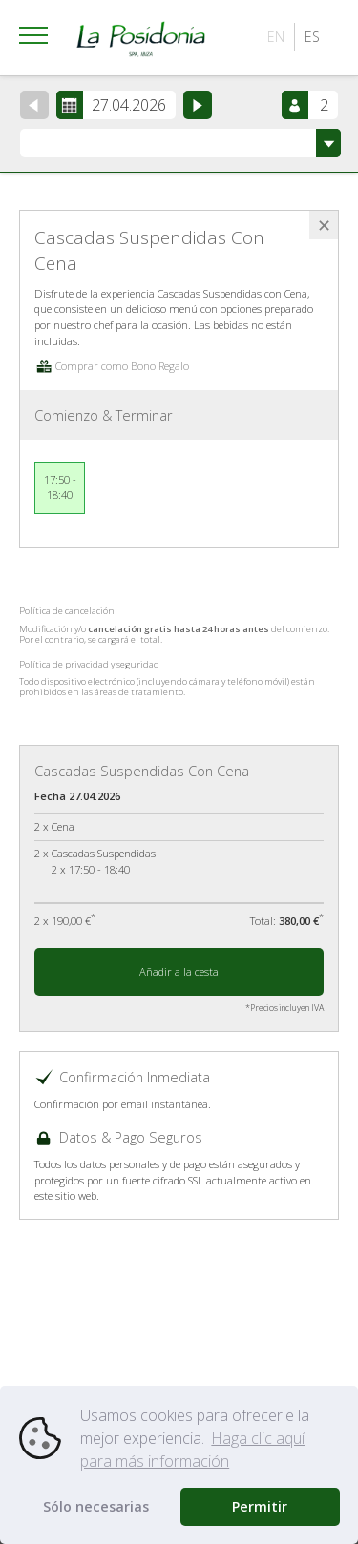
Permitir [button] (259, 1506)
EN (275, 37)
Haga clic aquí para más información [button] (192, 1450)
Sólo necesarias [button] (96, 1506)
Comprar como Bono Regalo (111, 366)
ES (312, 37)
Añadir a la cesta (179, 971)
